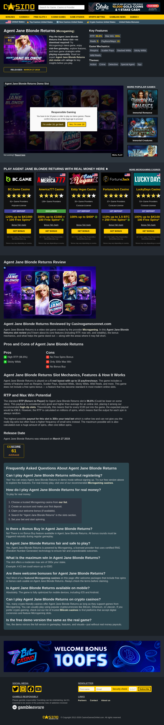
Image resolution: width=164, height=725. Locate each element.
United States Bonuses (129, 22)
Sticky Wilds (140, 50)
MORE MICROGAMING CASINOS (144, 169)
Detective (113, 64)
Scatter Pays (107, 50)
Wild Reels (95, 55)
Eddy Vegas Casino (83, 189)
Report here (20, 155)
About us (105, 700)
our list (63, 502)
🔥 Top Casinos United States (40, 22)
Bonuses (10, 17)
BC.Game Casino (19, 189)
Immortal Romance (142, 113)
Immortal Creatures (142, 140)
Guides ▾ (134, 17)
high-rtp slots (28, 407)
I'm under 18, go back (53, 124)
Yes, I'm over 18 (76, 124)
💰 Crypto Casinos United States (101, 22)
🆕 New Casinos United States (70, 22)
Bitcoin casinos (69, 610)
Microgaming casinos (100, 483)
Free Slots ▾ (40, 17)
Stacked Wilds (124, 50)
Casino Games (58, 17)
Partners (82, 700)
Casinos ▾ (24, 17)
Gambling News (117, 17)
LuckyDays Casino (148, 189)
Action (93, 64)
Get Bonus (19, 231)
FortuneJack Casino (116, 189)
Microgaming (65, 31)
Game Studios (77, 17)
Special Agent (128, 64)
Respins (94, 50)
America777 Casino (51, 189)
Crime (102, 64)
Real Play (117, 155)
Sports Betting (97, 17)
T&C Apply (14, 237)
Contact (94, 700)
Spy (140, 64)
